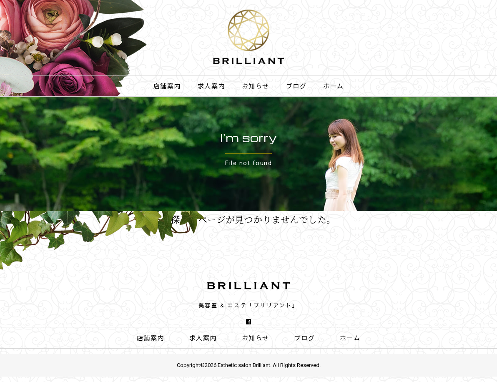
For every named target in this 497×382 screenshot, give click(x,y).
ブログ (296, 86)
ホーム (333, 86)
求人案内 (211, 86)
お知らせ (255, 86)
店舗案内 (167, 86)
